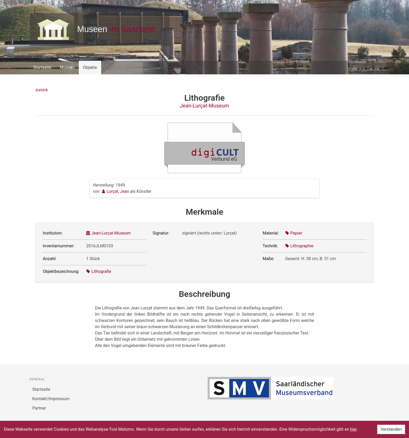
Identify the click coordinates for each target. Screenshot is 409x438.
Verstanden (391, 429)
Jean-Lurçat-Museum (204, 106)
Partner (39, 408)
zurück (41, 89)
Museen (67, 67)
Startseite (42, 67)
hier (353, 429)
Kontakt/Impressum (50, 398)
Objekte (90, 67)
